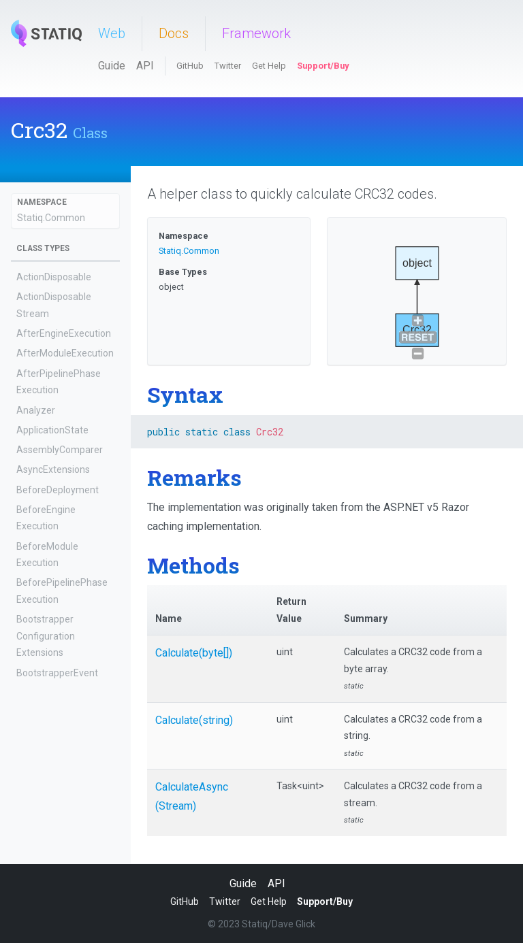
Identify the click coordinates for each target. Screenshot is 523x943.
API (145, 65)
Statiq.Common (51, 217)
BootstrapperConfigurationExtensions (45, 636)
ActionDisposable (53, 276)
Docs (174, 33)
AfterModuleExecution (65, 353)
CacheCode (41, 855)
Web (111, 33)
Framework (256, 33)
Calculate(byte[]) (193, 652)
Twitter (228, 66)
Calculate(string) (194, 720)
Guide (111, 65)
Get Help (269, 66)
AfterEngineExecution (63, 333)
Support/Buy (323, 66)
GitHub (190, 66)
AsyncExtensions (53, 469)
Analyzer (35, 410)
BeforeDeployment (57, 489)
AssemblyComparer (59, 449)
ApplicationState (52, 430)
